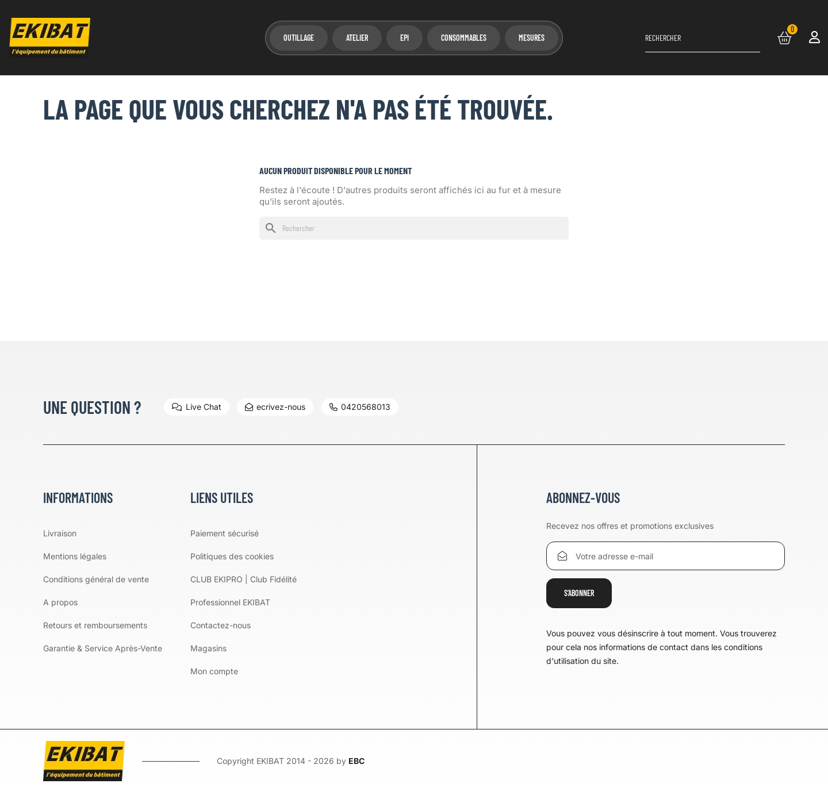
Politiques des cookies (232, 556)
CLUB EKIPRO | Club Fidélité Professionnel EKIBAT (243, 590)
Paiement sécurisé (224, 533)
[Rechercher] (702, 38)
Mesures (532, 38)
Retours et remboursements (95, 625)
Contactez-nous (220, 625)
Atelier (357, 38)
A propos (60, 602)
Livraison (59, 533)
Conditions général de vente (96, 579)
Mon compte (214, 671)
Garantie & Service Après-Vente (102, 648)
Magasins (208, 648)
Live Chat (196, 407)
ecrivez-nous (276, 407)
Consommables (463, 38)
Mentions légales (74, 556)
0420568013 (360, 407)
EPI (404, 38)
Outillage (298, 38)
